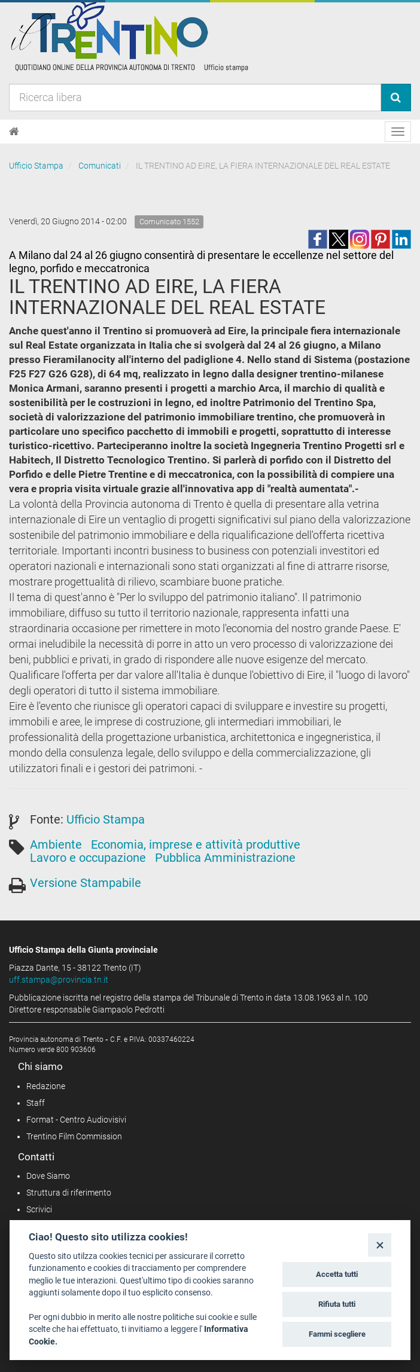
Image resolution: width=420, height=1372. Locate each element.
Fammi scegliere (337, 1334)
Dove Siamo (48, 1176)
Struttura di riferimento (68, 1192)
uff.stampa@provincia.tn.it (58, 979)
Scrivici (39, 1209)
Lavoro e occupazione (88, 857)
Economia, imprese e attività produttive (195, 844)
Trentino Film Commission (74, 1136)
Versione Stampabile (85, 883)
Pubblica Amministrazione (225, 857)
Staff (35, 1103)
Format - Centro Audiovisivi (76, 1119)
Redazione (45, 1086)
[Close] (379, 1245)
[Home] (14, 132)
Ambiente (56, 844)
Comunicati (99, 165)
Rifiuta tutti (336, 1304)
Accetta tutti (337, 1274)
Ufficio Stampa (36, 165)
